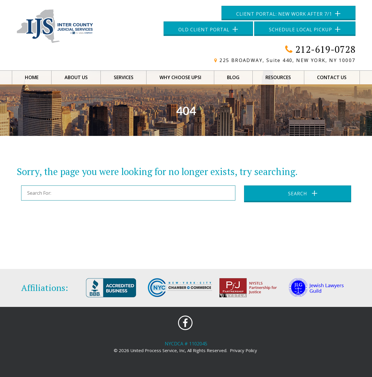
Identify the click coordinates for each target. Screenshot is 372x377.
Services (123, 77)
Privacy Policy (243, 350)
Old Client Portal (204, 29)
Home (32, 77)
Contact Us (332, 77)
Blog (233, 77)
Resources (278, 77)
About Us (76, 77)
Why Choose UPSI (180, 77)
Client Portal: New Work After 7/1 (284, 14)
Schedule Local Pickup (300, 29)
